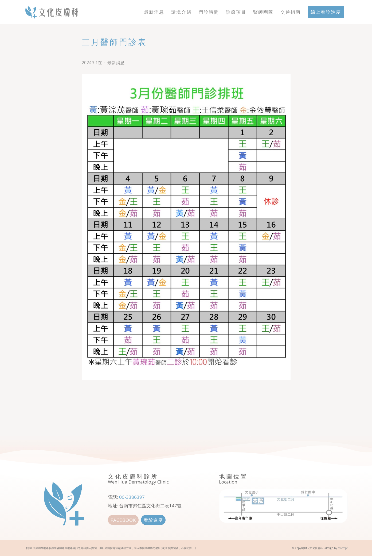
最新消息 (115, 63)
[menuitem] (154, 12)
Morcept (343, 548)
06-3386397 (132, 497)
